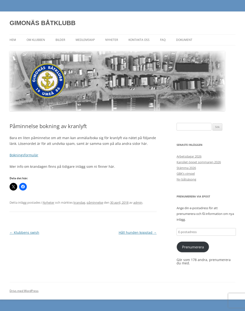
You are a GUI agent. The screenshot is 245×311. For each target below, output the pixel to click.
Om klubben (36, 40)
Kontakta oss (139, 40)
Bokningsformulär (24, 155)
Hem (13, 40)
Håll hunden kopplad (138, 232)
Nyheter (111, 40)
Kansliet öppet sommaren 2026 (199, 162)
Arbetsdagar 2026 (189, 156)
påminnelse (95, 202)
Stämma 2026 (186, 168)
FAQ (163, 40)
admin (137, 202)
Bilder (60, 40)
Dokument (184, 40)
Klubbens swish (24, 232)
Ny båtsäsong (186, 179)
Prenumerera (193, 247)
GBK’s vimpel (186, 173)
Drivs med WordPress (24, 291)
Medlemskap (85, 40)
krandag (79, 202)
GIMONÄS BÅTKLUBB (43, 23)
